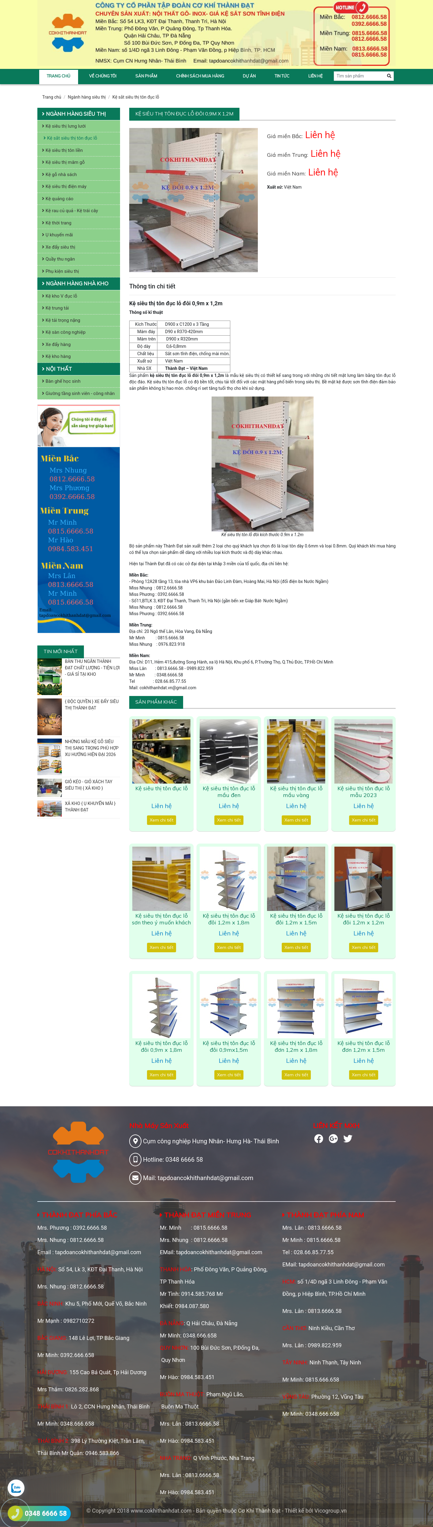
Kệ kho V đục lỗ (59, 296)
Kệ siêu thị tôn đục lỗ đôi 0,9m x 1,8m (161, 1046)
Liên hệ (315, 75)
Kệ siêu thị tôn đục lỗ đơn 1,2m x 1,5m (363, 1046)
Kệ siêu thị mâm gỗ (63, 162)
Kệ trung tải (55, 308)
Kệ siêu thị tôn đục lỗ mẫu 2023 (363, 792)
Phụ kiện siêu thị (60, 271)
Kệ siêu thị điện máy (64, 186)
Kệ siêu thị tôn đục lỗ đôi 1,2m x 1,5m (296, 919)
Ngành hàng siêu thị (87, 97)
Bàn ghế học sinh (61, 381)
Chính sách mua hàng (200, 75)
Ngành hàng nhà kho (75, 283)
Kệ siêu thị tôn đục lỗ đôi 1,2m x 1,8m (229, 919)
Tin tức (282, 75)
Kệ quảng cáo (57, 198)
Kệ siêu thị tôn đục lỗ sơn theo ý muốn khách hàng (161, 922)
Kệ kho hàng (56, 356)
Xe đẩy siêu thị (58, 247)
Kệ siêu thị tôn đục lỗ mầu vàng (296, 792)
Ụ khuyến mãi (57, 235)
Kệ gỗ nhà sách (59, 174)
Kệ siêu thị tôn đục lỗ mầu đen (229, 792)
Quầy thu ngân (58, 259)
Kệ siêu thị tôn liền (62, 150)
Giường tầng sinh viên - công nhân (78, 393)
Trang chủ (58, 75)
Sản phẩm (146, 75)
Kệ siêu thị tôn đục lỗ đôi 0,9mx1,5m (229, 1046)
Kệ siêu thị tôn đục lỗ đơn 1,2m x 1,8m (296, 1046)
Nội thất (57, 369)
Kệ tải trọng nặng (61, 320)
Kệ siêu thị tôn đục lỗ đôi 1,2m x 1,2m (363, 919)
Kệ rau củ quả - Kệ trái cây (70, 210)
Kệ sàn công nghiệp (63, 332)
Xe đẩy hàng (56, 344)
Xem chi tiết (161, 820)
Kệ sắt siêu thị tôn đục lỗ (135, 97)
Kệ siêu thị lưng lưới (64, 126)
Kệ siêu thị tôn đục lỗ (161, 788)
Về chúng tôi (102, 75)
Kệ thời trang (56, 223)
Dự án (249, 75)
